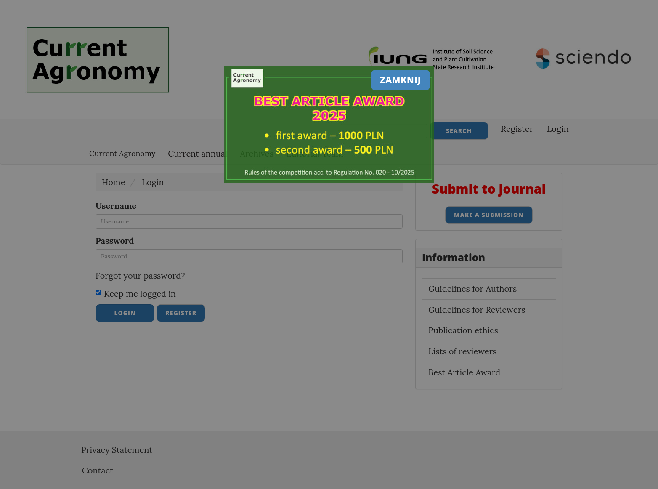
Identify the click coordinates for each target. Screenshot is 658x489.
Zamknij (400, 79)
